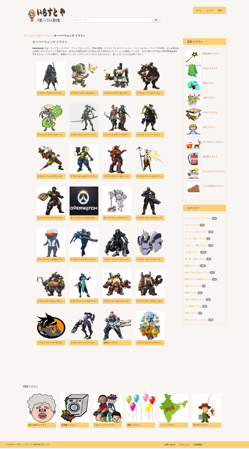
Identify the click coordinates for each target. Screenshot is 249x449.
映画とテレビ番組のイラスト (198, 279)
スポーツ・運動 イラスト (196, 245)
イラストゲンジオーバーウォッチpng (87, 134)
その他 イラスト (42, 35)
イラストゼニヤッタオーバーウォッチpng (155, 342)
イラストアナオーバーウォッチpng (53, 93)
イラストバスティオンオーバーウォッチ (121, 93)
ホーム (199, 10)
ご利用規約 (197, 445)
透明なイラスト (110, 342)
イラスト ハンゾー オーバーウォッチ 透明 (155, 134)
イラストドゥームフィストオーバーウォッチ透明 (158, 93)
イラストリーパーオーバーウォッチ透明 (121, 259)
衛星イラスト (209, 83)
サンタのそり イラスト (213, 142)
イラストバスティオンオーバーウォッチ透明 (90, 93)
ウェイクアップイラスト (214, 171)
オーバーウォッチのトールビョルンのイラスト (157, 301)
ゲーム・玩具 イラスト (195, 238)
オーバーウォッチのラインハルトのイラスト (123, 218)
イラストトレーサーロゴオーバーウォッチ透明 (58, 342)
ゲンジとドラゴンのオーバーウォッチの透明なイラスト (62, 134)
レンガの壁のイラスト (213, 186)
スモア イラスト (210, 112)
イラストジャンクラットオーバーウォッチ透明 (58, 176)
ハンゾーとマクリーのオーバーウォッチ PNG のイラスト (129, 134)
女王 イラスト (209, 127)
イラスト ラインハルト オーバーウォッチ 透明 (157, 259)
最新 (220, 10)
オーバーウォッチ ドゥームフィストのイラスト (59, 218)
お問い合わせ (169, 445)
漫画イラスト (191, 293)
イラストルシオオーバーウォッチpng (87, 176)
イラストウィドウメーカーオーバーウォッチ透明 (92, 342)
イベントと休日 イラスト (196, 232)
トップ (210, 10)
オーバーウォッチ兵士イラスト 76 (52, 259)
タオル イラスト (210, 68)
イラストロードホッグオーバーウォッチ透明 (57, 301)
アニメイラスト (192, 225)
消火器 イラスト (210, 156)
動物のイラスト (192, 265)
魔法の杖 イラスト (211, 53)
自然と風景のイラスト (195, 299)
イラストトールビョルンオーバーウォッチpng (124, 301)
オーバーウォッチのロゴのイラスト (86, 218)
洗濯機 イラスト (68, 425)
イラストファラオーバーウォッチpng (87, 259)
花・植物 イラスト (193, 306)
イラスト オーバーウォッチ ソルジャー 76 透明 (157, 218)
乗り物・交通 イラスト (195, 259)
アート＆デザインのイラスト (198, 218)
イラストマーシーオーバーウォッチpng (154, 176)
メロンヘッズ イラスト (104, 425)
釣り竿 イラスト (200, 425)
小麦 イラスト (209, 97)
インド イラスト (167, 425)
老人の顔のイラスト (37, 425)
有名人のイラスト (193, 286)
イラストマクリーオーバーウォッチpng (121, 176)
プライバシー (184, 445)
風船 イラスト (133, 425)
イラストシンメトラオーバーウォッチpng (89, 301)
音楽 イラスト (191, 313)
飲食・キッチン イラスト (196, 320)
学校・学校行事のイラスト (197, 272)
